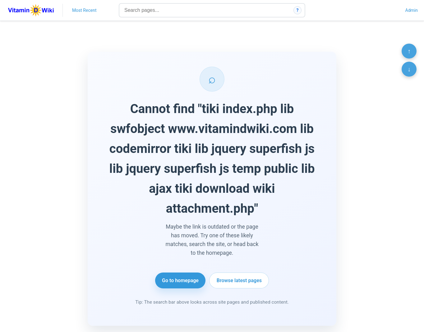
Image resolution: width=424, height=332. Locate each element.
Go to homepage (180, 280)
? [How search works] (298, 10)
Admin (411, 10)
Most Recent (84, 10)
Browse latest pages (239, 280)
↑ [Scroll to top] (409, 51)
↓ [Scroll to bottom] (409, 69)
